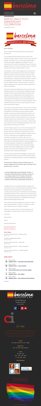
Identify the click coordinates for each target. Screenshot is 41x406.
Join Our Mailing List (20, 379)
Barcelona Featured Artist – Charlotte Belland (16, 250)
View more (6, 281)
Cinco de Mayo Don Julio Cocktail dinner (20, 270)
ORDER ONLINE (9, 16)
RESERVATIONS (9, 13)
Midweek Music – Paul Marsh (16, 274)
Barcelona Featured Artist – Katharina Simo (15, 234)
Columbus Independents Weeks (12, 238)
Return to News (9, 228)
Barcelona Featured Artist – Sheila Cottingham (16, 246)
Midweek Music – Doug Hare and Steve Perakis (21, 278)
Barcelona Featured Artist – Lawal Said (14, 242)
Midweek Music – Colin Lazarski (17, 266)
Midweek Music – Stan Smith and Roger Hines (21, 261)
